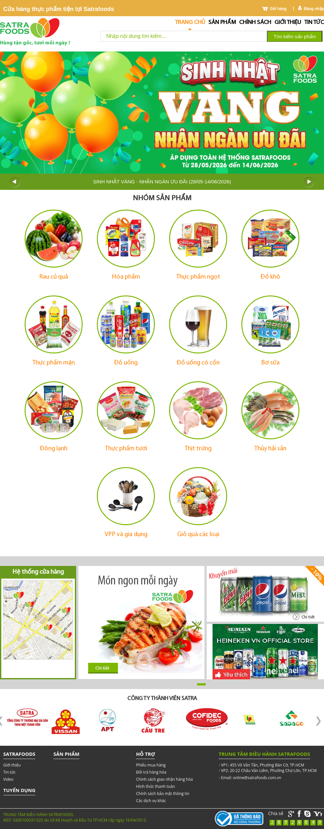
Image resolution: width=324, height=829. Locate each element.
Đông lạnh (53, 448)
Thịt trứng (198, 448)
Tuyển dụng (19, 790)
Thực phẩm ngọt (198, 277)
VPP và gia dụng (126, 534)
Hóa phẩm (126, 277)
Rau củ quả (53, 277)
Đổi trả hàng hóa (151, 772)
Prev (15, 182)
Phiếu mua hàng (151, 765)
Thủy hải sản (270, 448)
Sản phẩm (222, 22)
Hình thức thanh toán (155, 786)
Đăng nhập (314, 8)
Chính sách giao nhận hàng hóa (164, 779)
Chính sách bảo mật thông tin (162, 793)
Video (8, 779)
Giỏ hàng (278, 8)
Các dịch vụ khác (151, 800)
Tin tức (314, 22)
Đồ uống (126, 363)
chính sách (255, 22)
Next (309, 182)
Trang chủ (190, 22)
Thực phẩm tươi (126, 448)
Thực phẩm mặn (53, 363)
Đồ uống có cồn (198, 363)
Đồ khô (270, 277)
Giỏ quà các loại (198, 534)
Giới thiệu (287, 22)
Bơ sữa (270, 363)
